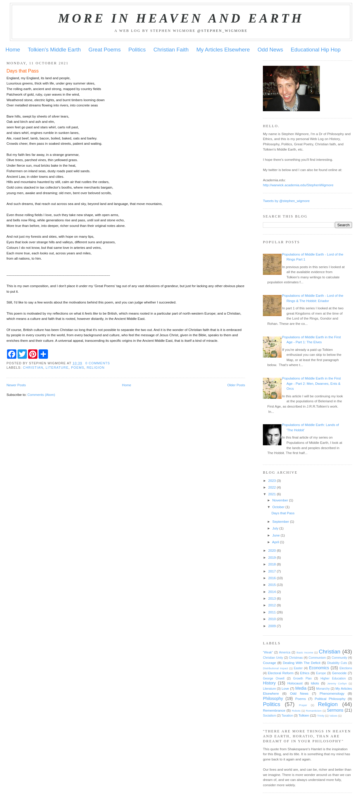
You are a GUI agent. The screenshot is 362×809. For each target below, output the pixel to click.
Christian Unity (273, 657)
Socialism (269, 715)
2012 (272, 605)
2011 (272, 612)
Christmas (296, 657)
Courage (269, 663)
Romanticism (314, 710)
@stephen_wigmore (222, 31)
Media (300, 688)
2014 (272, 592)
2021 (272, 494)
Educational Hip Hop (316, 49)
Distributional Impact (275, 668)
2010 (272, 619)
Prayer (303, 705)
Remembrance (274, 710)
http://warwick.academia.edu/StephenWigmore (298, 185)
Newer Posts (16, 385)
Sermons (335, 710)
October (278, 507)
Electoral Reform (281, 673)
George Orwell (273, 678)
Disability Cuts (337, 663)
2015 (272, 585)
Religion (95, 367)
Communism (317, 657)
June (276, 535)
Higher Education (333, 678)
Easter (298, 668)
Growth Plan (302, 678)
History (269, 683)
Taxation (287, 715)
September (280, 521)
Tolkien (304, 715)
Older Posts (236, 385)
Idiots (315, 683)
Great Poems (105, 49)
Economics (319, 667)
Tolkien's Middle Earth (54, 49)
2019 (272, 557)
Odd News (270, 49)
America (284, 652)
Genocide (339, 673)
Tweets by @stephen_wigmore (286, 201)
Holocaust (295, 683)
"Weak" (268, 652)
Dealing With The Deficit (301, 663)
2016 (272, 578)
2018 (272, 564)
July (275, 528)
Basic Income (305, 652)
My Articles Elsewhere (223, 49)
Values (333, 715)
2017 (272, 571)
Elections (345, 668)
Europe (321, 673)
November (280, 500)
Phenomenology (332, 693)
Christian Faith (171, 49)
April (275, 542)
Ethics (304, 673)
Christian (33, 367)
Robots (296, 710)
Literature (57, 367)
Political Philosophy (330, 699)
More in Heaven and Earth (181, 18)
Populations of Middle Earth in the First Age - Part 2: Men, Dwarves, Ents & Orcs (311, 383)
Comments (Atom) (41, 394)
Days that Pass (22, 70)
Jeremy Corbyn (337, 683)
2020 (272, 550)
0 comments (97, 363)
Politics (137, 49)
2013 (272, 598)
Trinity (320, 715)
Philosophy (273, 698)
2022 (272, 487)
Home (13, 49)
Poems (77, 367)
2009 (272, 626)
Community (339, 657)
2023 (272, 480)
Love (285, 688)
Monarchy (323, 688)
